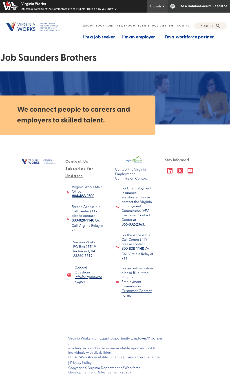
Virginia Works (33, 4)
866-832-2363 (133, 224)
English (157, 6)
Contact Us (76, 162)
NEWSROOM (126, 26)
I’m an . (139, 37)
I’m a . (100, 37)
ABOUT (88, 26)
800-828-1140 (83, 220)
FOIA (72, 357)
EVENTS (144, 26)
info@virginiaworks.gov (88, 277)
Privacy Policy (81, 363)
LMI (172, 26)
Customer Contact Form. (137, 291)
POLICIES (159, 26)
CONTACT (184, 26)
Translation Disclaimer (143, 357)
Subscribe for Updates (79, 169)
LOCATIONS (105, 26)
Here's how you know (100, 9)
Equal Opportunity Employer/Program (131, 338)
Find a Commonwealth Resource (198, 6)
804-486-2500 (83, 196)
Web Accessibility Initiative (100, 357)
